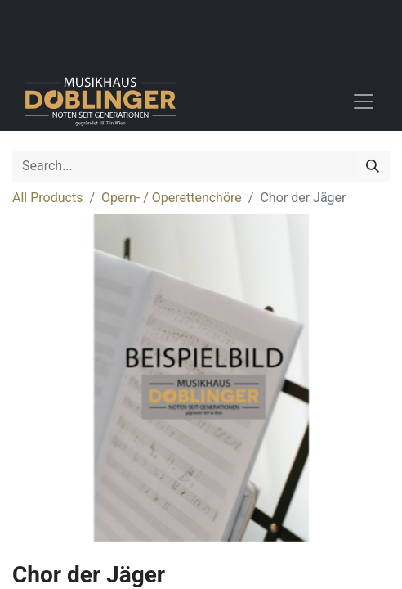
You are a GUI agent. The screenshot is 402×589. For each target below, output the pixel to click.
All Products (47, 197)
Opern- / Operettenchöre (171, 197)
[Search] (372, 166)
